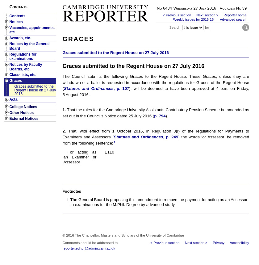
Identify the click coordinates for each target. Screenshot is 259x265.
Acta (13, 99)
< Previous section (177, 15)
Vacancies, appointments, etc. (32, 30)
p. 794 (159, 116)
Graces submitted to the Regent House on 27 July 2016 (35, 90)
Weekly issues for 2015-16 (193, 19)
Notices (16, 22)
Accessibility (239, 243)
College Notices (23, 107)
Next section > (207, 15)
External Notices (23, 118)
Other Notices (21, 113)
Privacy (218, 243)
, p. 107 (96, 88)
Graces (15, 80)
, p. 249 (146, 137)
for (207, 27)
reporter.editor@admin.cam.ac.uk (89, 248)
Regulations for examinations (22, 56)
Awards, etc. (20, 38)
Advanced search (233, 19)
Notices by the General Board (29, 46)
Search (174, 27)
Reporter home (235, 15)
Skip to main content (233, 2)
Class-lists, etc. (22, 75)
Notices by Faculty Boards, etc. (25, 66)
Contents (17, 16)
